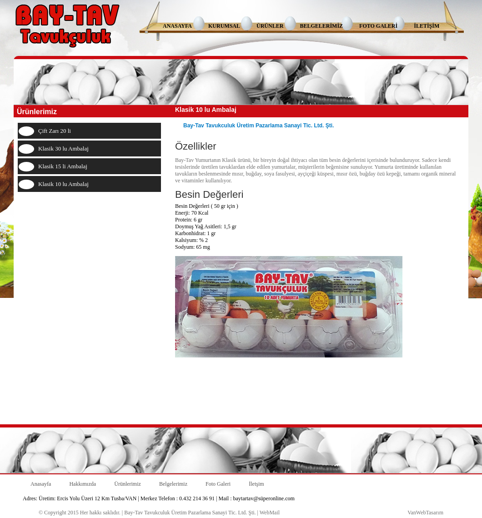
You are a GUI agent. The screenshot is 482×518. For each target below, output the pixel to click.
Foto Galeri (218, 484)
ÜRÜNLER (269, 26)
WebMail (270, 512)
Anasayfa (40, 484)
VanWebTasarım (425, 512)
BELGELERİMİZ (321, 26)
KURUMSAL (224, 26)
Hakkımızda (82, 484)
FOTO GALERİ (378, 26)
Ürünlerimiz (127, 484)
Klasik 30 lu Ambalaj (63, 148)
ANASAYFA (177, 26)
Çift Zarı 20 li (54, 130)
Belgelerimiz (173, 484)
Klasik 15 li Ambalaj (62, 166)
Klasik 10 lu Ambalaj (63, 184)
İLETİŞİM (426, 26)
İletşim (256, 484)
